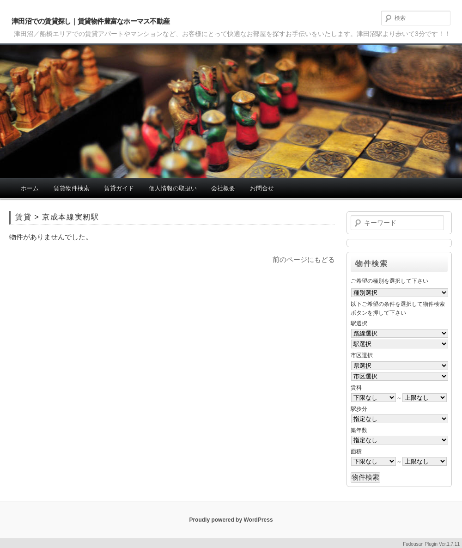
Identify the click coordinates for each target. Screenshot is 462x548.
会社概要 (223, 188)
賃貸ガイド (119, 188)
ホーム (30, 188)
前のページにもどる (304, 259)
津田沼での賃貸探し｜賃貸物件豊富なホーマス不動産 (91, 21)
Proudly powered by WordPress (231, 520)
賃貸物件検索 (72, 188)
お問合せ (262, 188)
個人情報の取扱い (173, 188)
